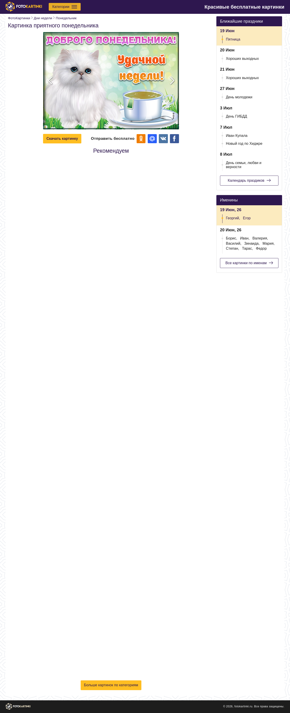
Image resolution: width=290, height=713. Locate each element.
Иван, (244, 238)
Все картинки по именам (249, 263)
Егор (247, 218)
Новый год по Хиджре (244, 143)
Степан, (232, 248)
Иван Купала (236, 136)
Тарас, (247, 248)
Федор (261, 248)
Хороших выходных (242, 58)
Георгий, (233, 218)
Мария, (269, 243)
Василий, (233, 243)
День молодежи (239, 97)
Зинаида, (252, 243)
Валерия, (260, 238)
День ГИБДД (236, 116)
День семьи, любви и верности (243, 165)
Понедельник (66, 18)
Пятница (233, 39)
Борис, (231, 238)
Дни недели (43, 18)
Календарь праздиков (249, 180)
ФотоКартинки (19, 18)
